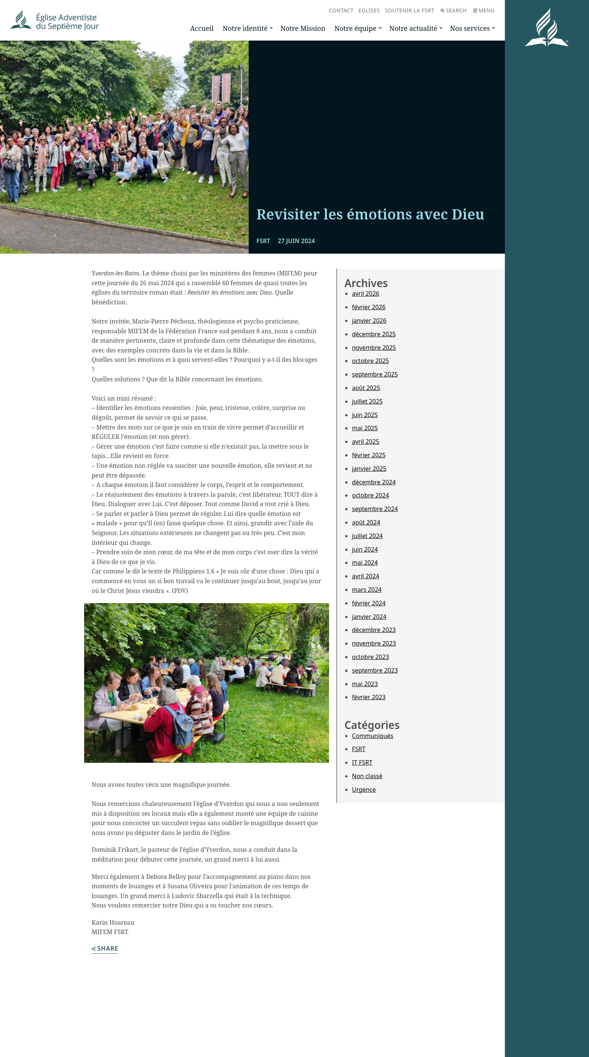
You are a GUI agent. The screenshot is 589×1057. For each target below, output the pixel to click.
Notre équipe (355, 28)
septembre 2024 (375, 509)
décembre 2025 (374, 334)
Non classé (367, 776)
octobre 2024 (370, 495)
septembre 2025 (375, 374)
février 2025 (368, 455)
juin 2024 (365, 549)
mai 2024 (365, 562)
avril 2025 (365, 441)
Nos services (470, 28)
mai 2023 (365, 684)
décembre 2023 (374, 630)
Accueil (201, 28)
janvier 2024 (369, 616)
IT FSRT (362, 762)
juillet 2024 (367, 536)
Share (105, 949)
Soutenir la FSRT (409, 10)
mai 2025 (365, 428)
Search (454, 10)
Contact (341, 10)
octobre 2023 (370, 657)
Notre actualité (413, 28)
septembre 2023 (375, 670)
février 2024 (368, 603)
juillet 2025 (367, 401)
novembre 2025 (374, 347)
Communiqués (372, 736)
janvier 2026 (369, 320)
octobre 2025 (370, 361)
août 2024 (366, 522)
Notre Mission (302, 28)
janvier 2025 (369, 468)
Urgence (364, 789)
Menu (484, 10)
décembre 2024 (374, 482)
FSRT (358, 749)
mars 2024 (367, 589)
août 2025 (366, 388)
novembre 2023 (374, 643)
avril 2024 (365, 576)
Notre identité (245, 28)
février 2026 (368, 307)
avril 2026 (365, 293)
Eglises (369, 10)
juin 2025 (365, 415)
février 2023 (368, 697)
